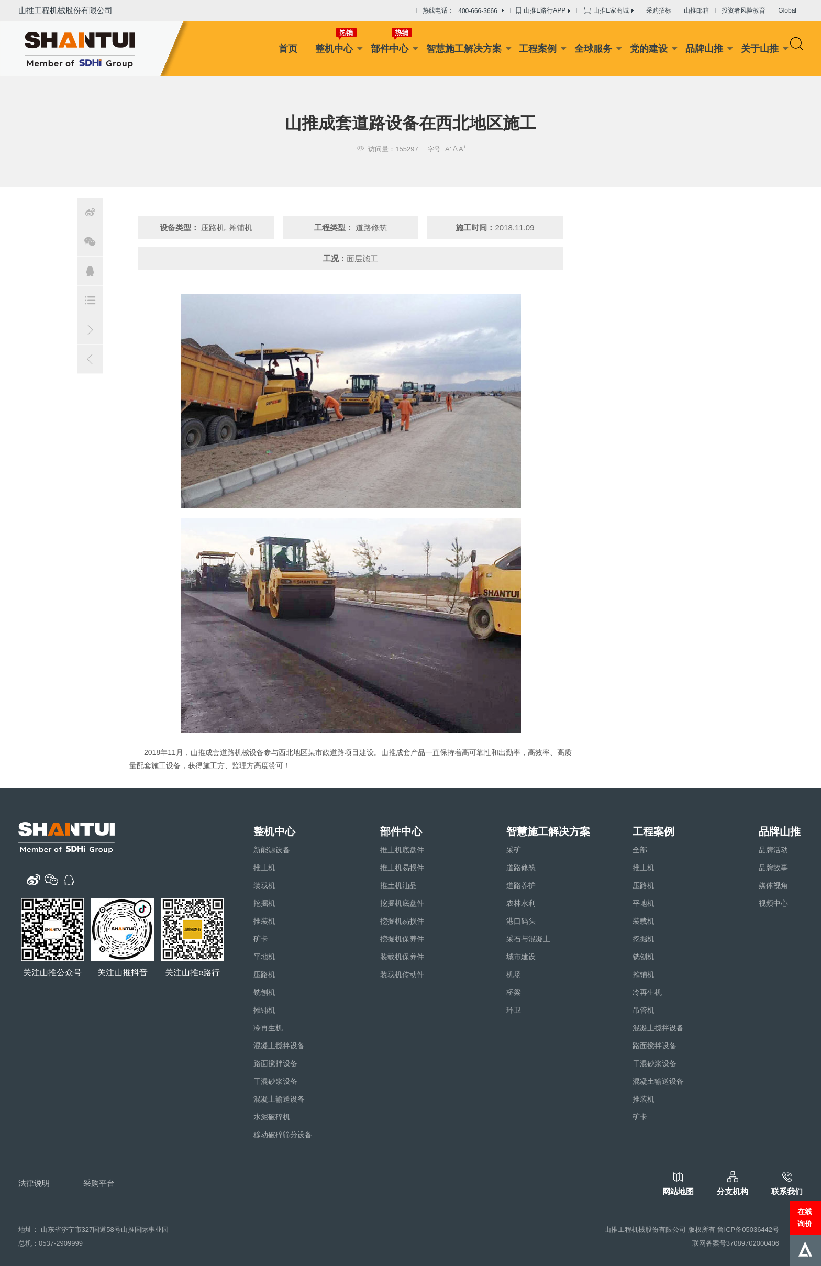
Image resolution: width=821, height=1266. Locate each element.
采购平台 (99, 1183)
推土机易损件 (402, 867)
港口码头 (521, 921)
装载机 (264, 885)
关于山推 (760, 48)
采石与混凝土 (528, 939)
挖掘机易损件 (402, 921)
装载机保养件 (402, 956)
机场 (513, 974)
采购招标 (658, 10)
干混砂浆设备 (275, 1081)
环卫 (513, 1010)
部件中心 (389, 48)
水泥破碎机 (271, 1117)
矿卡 (260, 939)
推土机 (264, 867)
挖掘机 (264, 903)
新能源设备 (271, 850)
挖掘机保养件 (402, 939)
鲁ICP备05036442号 (748, 1230)
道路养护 (521, 885)
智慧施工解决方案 (464, 48)
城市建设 (521, 956)
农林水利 (521, 903)
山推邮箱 (696, 10)
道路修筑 (521, 867)
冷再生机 (268, 1028)
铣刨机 (264, 992)
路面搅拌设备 (275, 1063)
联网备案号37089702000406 (735, 1243)
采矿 (513, 850)
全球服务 (593, 48)
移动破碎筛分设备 (282, 1134)
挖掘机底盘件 (402, 903)
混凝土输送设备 (279, 1099)
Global (787, 10)
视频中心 (773, 903)
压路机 (264, 974)
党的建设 (649, 48)
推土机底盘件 (402, 850)
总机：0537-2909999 (50, 1243)
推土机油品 (398, 885)
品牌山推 (704, 48)
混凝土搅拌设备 (279, 1045)
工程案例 (538, 48)
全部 (640, 850)
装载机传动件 (402, 974)
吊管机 (643, 1010)
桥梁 (513, 992)
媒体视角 (773, 885)
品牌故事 (773, 867)
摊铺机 (264, 1010)
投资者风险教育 (743, 10)
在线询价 (804, 1217)
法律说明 (34, 1183)
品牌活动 (773, 850)
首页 (288, 48)
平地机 (264, 956)
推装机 (264, 921)
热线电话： (463, 11)
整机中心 (334, 48)
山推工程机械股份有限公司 (65, 10)
